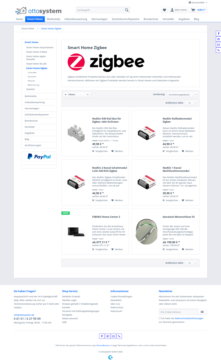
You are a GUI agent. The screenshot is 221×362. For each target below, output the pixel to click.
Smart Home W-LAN (36, 63)
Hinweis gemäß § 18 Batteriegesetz (80, 303)
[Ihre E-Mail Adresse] (178, 312)
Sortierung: (159, 94)
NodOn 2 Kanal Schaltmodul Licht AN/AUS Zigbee (109, 169)
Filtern (70, 94)
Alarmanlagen (32, 108)
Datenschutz (116, 307)
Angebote (30, 133)
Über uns (115, 303)
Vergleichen (100, 151)
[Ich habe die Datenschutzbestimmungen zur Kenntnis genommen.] (160, 318)
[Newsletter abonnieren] (202, 312)
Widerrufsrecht (70, 318)
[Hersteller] (168, 19)
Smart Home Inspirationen (39, 47)
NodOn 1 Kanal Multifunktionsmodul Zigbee (176, 169)
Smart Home (31, 42)
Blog (27, 139)
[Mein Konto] (178, 10)
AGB (64, 322)
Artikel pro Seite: (174, 102)
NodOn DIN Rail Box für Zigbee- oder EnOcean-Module (106, 120)
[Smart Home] (35, 19)
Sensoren (32, 76)
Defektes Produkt (71, 296)
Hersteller (30, 126)
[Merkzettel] (164, 10)
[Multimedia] (53, 19)
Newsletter (116, 300)
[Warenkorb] (198, 10)
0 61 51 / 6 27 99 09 (27, 319)
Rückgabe (67, 314)
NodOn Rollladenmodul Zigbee (177, 120)
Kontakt (66, 307)
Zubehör (30, 89)
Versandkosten (103, 345)
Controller (32, 72)
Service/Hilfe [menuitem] (197, 2)
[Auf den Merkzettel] (117, 151)
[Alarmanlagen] (99, 19)
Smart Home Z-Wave (36, 51)
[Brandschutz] (151, 19)
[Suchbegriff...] (103, 10)
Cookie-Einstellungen (121, 296)
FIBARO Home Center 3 (106, 216)
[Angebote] (184, 19)
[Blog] (196, 19)
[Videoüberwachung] (75, 19)
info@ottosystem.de (24, 314)
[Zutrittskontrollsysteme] (126, 19)
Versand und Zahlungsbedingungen (80, 311)
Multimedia (31, 96)
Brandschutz (31, 120)
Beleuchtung (33, 85)
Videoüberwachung (35, 102)
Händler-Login (69, 300)
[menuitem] (103, 11)
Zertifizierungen (33, 145)
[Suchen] (127, 10)
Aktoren (31, 80)
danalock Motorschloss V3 (179, 216)
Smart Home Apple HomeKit (36, 58)
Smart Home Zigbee (36, 68)
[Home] (19, 19)
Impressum (116, 311)
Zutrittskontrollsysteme (37, 114)
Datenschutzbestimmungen (189, 318)
